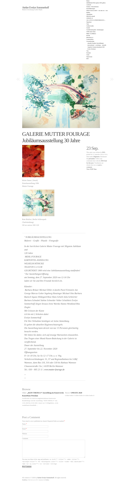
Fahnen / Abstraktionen (92, 6)
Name (24, 424)
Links (87, 54)
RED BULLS (89, 37)
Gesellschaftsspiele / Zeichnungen (95, 29)
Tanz (87, 24)
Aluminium (89, 14)
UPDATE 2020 (76, 393)
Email (24, 429)
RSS (87, 58)
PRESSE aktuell (90, 16)
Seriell (88, 27)
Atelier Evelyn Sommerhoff (35, 7)
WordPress (24, 480)
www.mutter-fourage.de (54, 369)
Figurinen (89, 22)
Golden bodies (90, 26)
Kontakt (88, 52)
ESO (103, 152)
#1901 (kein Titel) (90, 31)
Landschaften (89, 39)
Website (24, 433)
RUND (88, 35)
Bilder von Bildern (91, 33)
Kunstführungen (90, 8)
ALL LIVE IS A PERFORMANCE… (96, 20)
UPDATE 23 (89, 18)
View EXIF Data (91, 169)
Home (88, 1)
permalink (92, 158)
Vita (87, 51)
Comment (25, 438)
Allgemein (96, 156)
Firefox (47, 480)
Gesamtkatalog (90, 41)
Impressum (89, 56)
